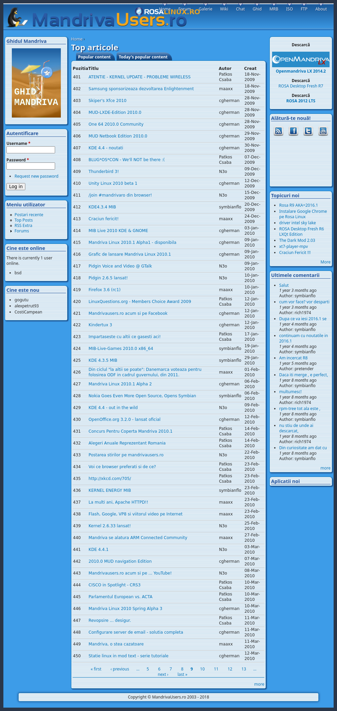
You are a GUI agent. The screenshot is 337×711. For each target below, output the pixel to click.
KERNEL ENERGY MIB (110, 490)
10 (202, 669)
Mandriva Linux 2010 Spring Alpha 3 (125, 608)
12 (229, 669)
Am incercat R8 (293, 358)
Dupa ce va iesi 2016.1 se (303, 319)
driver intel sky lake (297, 223)
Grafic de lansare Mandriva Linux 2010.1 (130, 254)
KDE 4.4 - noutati (106, 148)
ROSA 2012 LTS (300, 101)
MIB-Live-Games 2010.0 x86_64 (121, 348)
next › (163, 674)
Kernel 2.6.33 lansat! (110, 526)
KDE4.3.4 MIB (102, 207)
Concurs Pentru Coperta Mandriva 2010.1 (130, 431)
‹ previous (120, 669)
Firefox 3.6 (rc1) (105, 289)
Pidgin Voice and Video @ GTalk (120, 266)
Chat (240, 9)
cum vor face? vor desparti (304, 302)
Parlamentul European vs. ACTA (120, 596)
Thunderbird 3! (104, 171)
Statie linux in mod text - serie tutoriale (128, 656)
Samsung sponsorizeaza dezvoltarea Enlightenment (141, 88)
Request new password (36, 176)
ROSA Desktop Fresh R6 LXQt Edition (301, 231)
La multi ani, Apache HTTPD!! (118, 502)
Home (76, 39)
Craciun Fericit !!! (295, 252)
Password (17, 160)
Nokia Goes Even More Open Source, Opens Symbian (142, 395)
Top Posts (24, 220)
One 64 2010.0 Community (116, 124)
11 (216, 669)
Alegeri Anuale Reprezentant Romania (127, 443)
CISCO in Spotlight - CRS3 (115, 585)
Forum (184, 9)
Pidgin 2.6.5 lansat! (108, 278)
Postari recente (29, 215)
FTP (304, 9)
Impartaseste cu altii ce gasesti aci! (125, 336)
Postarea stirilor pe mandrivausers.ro (126, 455)
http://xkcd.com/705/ (110, 478)
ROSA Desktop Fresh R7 (301, 86)
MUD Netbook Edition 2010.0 (118, 136)
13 (243, 669)
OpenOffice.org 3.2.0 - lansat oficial (125, 419)
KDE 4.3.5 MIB (103, 360)
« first (96, 669)
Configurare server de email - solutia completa (136, 632)
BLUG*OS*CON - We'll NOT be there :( (127, 159)
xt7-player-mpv (293, 246)
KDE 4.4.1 (99, 549)
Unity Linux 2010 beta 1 (113, 183)
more (259, 684)
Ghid (257, 9)
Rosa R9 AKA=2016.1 (298, 205)
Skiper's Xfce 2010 (107, 100)
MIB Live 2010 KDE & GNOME (118, 230)
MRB (273, 9)
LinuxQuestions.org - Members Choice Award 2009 (140, 301)
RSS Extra (23, 225)
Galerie (205, 9)
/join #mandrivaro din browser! (120, 195)
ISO (289, 9)
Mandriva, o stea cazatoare (116, 644)
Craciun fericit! (104, 219)
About (321, 9)
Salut (284, 285)
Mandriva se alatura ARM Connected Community (138, 537)
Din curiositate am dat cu (303, 448)
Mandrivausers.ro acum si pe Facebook (128, 313)
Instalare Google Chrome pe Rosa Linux (303, 214)
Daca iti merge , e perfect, (303, 375)
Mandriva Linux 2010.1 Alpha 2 (120, 384)
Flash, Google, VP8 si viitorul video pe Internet (136, 514)
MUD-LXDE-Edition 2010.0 (115, 112)
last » (182, 674)
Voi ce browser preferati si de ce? (122, 466)
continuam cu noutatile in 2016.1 (303, 338)
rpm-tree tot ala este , (299, 408)
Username (18, 143)
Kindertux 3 (100, 325)
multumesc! (290, 392)
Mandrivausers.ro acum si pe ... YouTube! (130, 573)
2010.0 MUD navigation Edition (120, 561)
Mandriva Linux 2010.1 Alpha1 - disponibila (132, 242)
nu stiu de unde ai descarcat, (296, 428)
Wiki (224, 9)
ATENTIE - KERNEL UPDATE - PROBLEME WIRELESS (140, 77)
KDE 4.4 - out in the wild (113, 407)
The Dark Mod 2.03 (297, 240)
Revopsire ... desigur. (110, 620)
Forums (22, 231)
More (325, 262)
